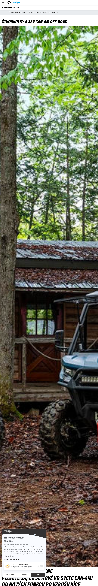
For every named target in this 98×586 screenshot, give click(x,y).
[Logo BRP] (9, 2)
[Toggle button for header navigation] (3, 2)
